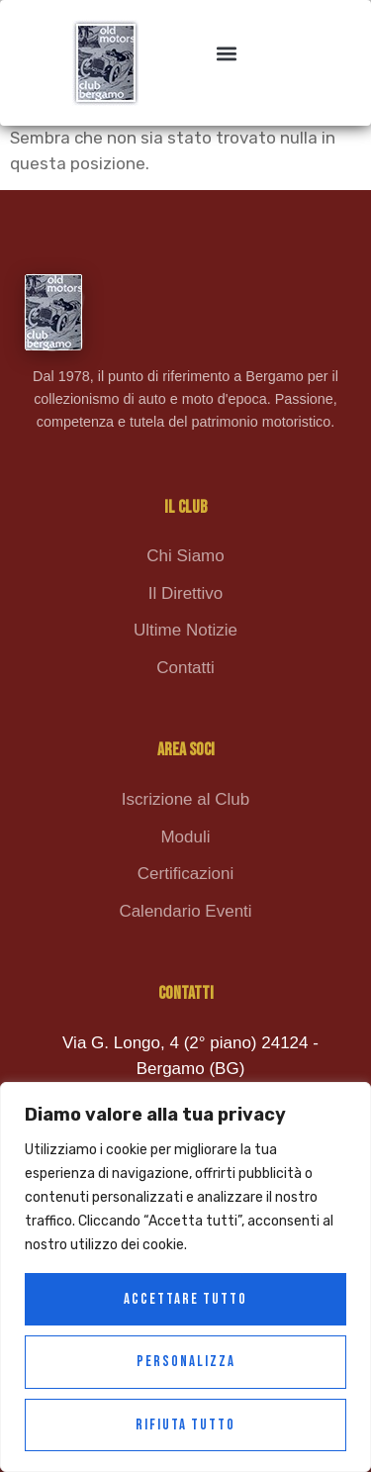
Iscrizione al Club (185, 799)
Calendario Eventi (185, 911)
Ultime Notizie (185, 630)
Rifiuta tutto (185, 1425)
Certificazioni (185, 873)
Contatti (185, 667)
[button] (226, 53)
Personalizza (186, 1361)
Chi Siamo (185, 555)
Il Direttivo (186, 593)
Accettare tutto (185, 1299)
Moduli (185, 837)
